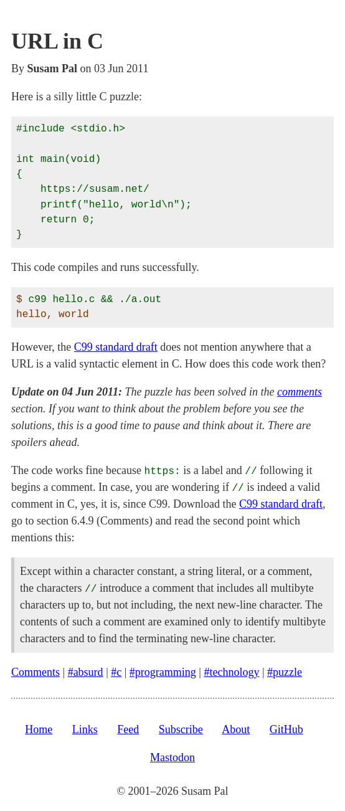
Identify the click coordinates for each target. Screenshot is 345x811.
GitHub (286, 729)
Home (38, 729)
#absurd (85, 672)
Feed (128, 729)
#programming (163, 672)
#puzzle (284, 672)
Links (85, 729)
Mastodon (172, 757)
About (236, 729)
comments (299, 392)
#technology (231, 672)
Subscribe (181, 729)
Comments (35, 672)
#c (116, 672)
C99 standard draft (116, 347)
